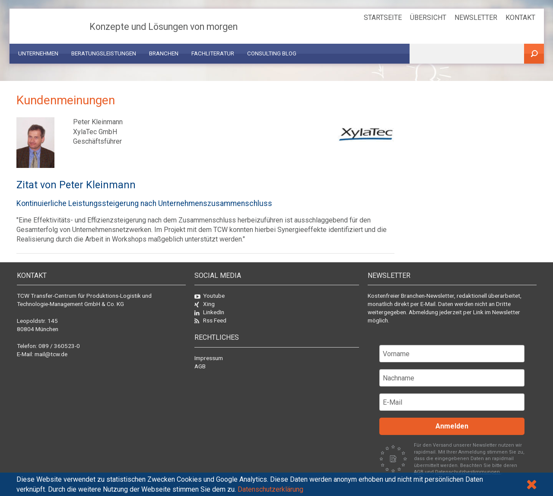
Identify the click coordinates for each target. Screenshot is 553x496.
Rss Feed (210, 320)
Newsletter (475, 17)
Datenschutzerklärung (270, 489)
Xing (204, 303)
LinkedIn (209, 312)
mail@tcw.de (51, 354)
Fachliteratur (212, 53)
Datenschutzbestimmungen (468, 472)
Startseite (383, 17)
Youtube (209, 295)
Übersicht (428, 17)
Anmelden (451, 426)
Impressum (208, 357)
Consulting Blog (271, 53)
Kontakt (520, 17)
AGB (200, 366)
